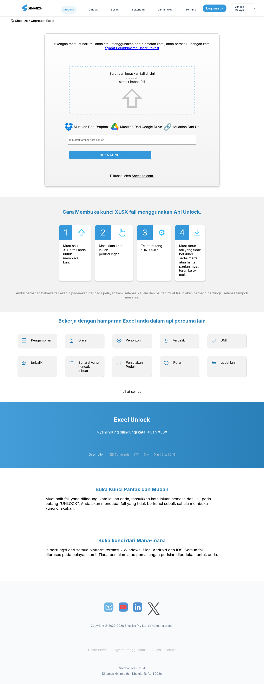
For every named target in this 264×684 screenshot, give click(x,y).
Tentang (191, 9)
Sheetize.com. (143, 176)
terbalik (179, 340)
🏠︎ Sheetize (19, 21)
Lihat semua (132, 391)
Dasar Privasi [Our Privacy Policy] (148, 48)
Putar (177, 362)
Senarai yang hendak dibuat (88, 366)
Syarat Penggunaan (130, 650)
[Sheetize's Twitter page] (153, 609)
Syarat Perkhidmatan (122, 48)
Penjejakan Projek (134, 364)
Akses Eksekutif (162, 650)
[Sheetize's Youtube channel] (123, 607)
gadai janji (228, 362)
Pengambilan (41, 340)
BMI (224, 340)
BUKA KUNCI (110, 155)
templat (92, 9)
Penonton (133, 340)
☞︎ (136, 454)
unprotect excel (42, 21)
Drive (82, 340)
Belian (115, 9)
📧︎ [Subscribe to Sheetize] (109, 607)
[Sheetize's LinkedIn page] (137, 607)
